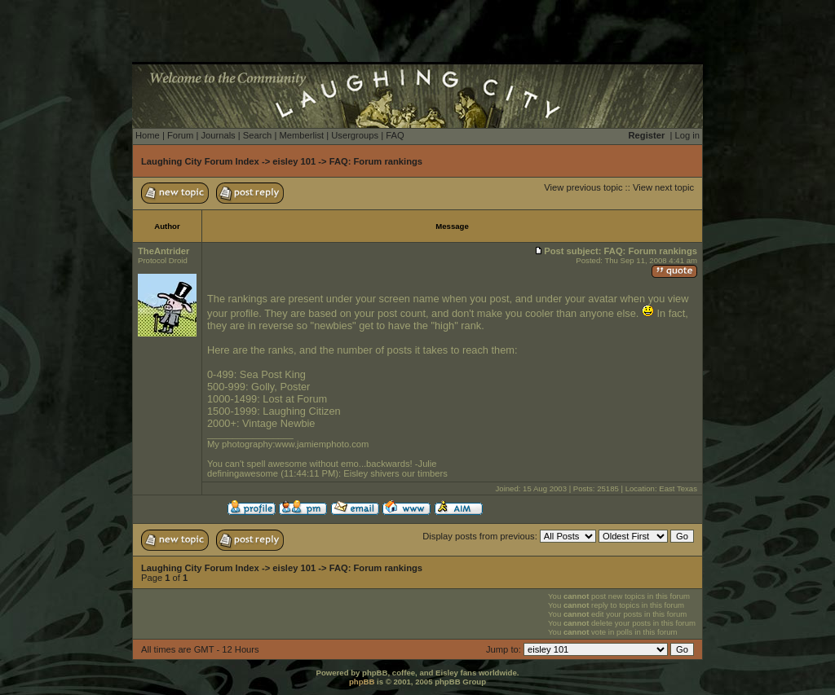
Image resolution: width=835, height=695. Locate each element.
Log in (687, 135)
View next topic (663, 187)
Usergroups (354, 135)
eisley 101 (294, 161)
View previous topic (583, 187)
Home (147, 135)
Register (647, 135)
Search (257, 135)
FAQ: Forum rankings (375, 161)
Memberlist (301, 135)
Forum (180, 135)
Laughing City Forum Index (200, 161)
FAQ (395, 135)
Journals (218, 135)
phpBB (361, 681)
